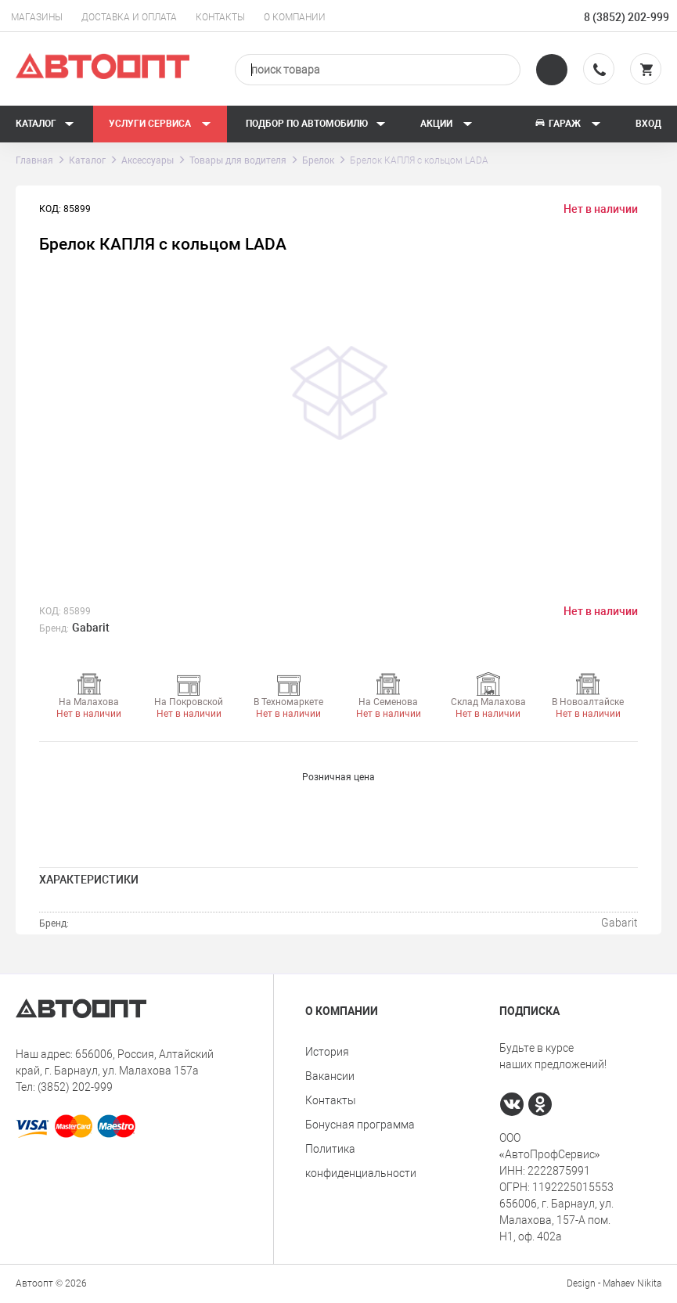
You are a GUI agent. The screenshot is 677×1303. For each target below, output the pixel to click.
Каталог (45, 123)
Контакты (220, 17)
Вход (648, 123)
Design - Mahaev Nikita (614, 1283)
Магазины (37, 17)
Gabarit (91, 627)
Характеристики (89, 879)
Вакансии (330, 1076)
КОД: (50, 611)
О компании (295, 17)
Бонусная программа (360, 1124)
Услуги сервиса (160, 123)
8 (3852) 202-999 (626, 17)
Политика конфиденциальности (360, 1161)
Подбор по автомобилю (316, 123)
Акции (446, 123)
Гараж (567, 123)
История (327, 1052)
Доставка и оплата (129, 17)
